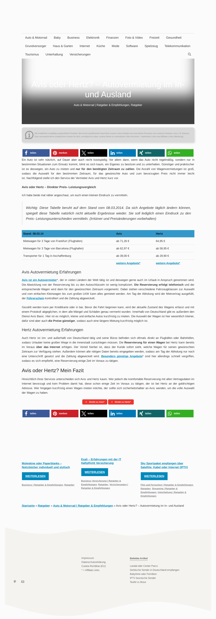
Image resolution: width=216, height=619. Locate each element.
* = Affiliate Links (90, 570)
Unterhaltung (54, 54)
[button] (36, 153)
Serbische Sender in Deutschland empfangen (154, 570)
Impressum (87, 558)
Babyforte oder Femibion (143, 574)
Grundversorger (35, 46)
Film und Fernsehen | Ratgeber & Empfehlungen (167, 485)
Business (73, 37)
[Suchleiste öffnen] (189, 54)
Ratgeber (136, 105)
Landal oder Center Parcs (144, 566)
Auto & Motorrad (36, 37)
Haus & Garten (63, 46)
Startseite (28, 506)
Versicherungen (80, 54)
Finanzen (112, 37)
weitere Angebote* (128, 263)
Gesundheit (173, 37)
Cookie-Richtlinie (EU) (93, 566)
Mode (115, 46)
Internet (85, 46)
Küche (101, 46)
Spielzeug (151, 46)
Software (132, 46)
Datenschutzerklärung (93, 562)
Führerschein (35, 298)
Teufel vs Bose (138, 582)
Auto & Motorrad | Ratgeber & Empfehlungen (101, 105)
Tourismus (32, 54)
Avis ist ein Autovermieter (39, 280)
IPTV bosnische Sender (143, 578)
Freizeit (154, 37)
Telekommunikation (177, 46)
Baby (57, 37)
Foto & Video (134, 37)
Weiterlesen (35, 477)
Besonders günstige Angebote (121, 356)
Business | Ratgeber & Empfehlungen (42, 485)
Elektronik (93, 37)
